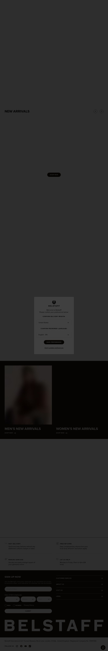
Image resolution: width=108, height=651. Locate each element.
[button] (54, 322)
